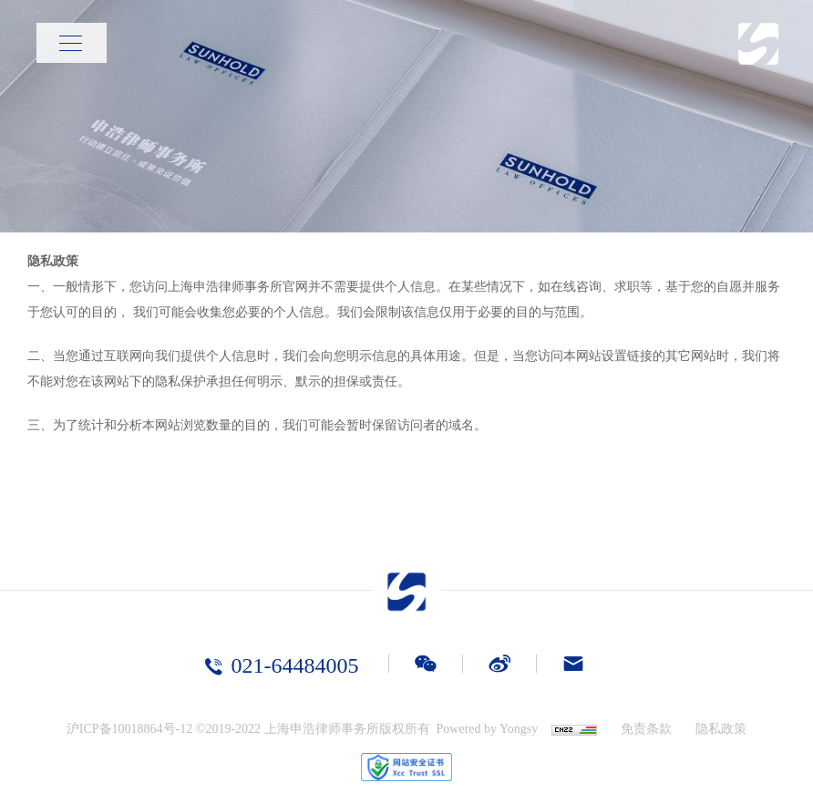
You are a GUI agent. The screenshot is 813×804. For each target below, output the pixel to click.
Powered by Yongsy (488, 729)
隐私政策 (720, 729)
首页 (666, 43)
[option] (406, 117)
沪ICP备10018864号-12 (129, 729)
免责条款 (646, 729)
